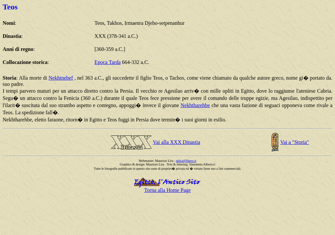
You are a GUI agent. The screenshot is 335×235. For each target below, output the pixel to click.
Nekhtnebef (60, 78)
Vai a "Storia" (294, 142)
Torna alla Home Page (167, 190)
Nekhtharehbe (195, 105)
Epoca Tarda (108, 62)
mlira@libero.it (186, 161)
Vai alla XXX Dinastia (176, 142)
